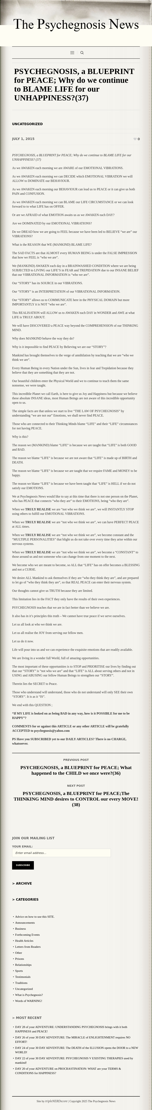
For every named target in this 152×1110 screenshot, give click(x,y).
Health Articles (24, 940)
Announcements (25, 922)
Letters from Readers (28, 946)
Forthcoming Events (27, 934)
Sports (19, 970)
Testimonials (22, 976)
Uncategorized (27, 124)
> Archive (22, 883)
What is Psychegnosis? (29, 994)
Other (18, 952)
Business (20, 928)
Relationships (23, 964)
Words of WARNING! (28, 1001)
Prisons (19, 958)
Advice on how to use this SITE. (34, 916)
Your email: (22, 846)
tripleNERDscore (56, 1101)
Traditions (21, 982)
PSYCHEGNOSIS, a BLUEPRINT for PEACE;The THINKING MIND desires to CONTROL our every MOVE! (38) (76, 799)
